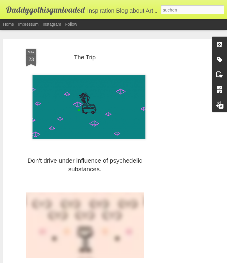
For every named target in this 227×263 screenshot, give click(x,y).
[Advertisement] (176, 139)
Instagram (52, 24)
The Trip (84, 57)
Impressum (28, 24)
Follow (71, 24)
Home (8, 24)
